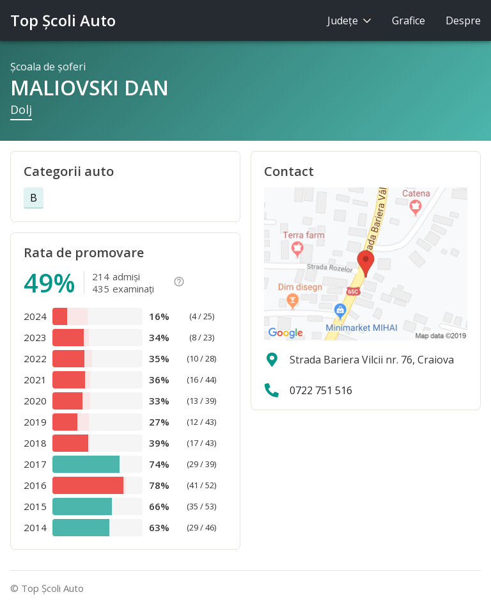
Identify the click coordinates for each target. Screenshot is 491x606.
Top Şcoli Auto (63, 20)
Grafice (408, 20)
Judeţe (349, 20)
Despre (463, 20)
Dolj (21, 109)
